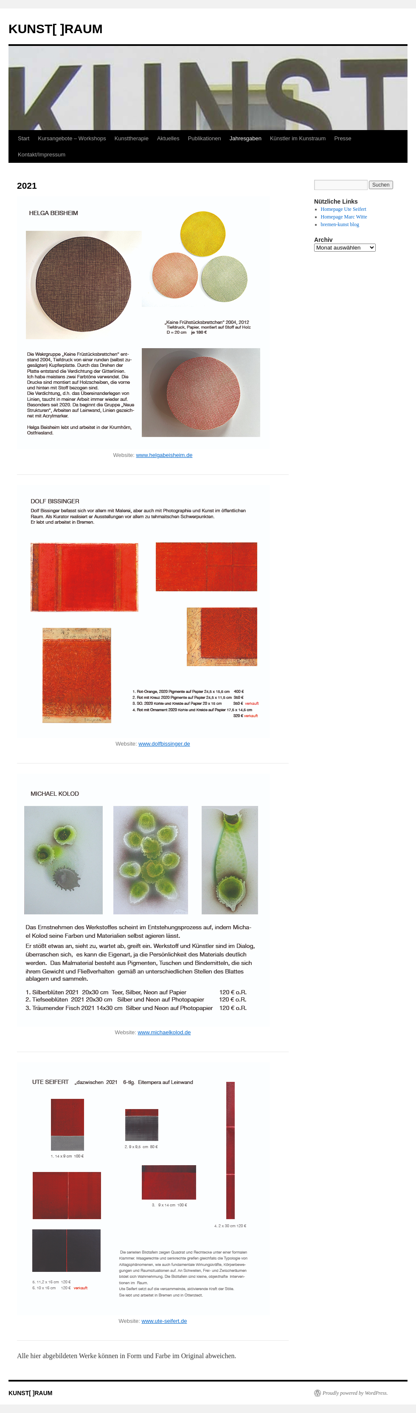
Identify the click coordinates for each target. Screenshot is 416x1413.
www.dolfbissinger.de (164, 744)
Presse (342, 138)
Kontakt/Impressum (41, 154)
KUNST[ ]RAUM (55, 29)
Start (23, 138)
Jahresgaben (245, 138)
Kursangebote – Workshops (72, 138)
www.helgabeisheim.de (164, 455)
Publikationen (204, 138)
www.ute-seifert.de (164, 1321)
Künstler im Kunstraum (298, 138)
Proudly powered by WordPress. (355, 1393)
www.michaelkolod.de (164, 1032)
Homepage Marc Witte (344, 217)
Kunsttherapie (132, 138)
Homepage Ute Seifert (343, 209)
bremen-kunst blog (340, 224)
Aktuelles (168, 138)
